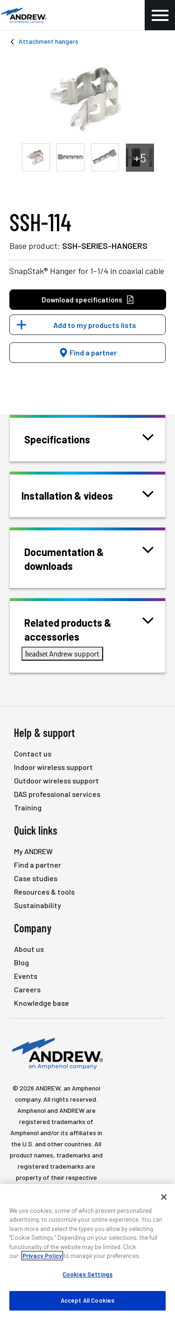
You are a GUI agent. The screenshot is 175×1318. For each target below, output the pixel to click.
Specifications (68, 438)
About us (29, 948)
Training (28, 807)
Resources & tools (44, 891)
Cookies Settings (87, 1274)
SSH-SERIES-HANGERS (104, 246)
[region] (87, 1251)
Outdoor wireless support (56, 780)
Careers (27, 989)
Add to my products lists (94, 325)
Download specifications (88, 299)
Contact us (32, 753)
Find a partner (88, 352)
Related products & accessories (89, 628)
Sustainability (37, 905)
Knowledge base (41, 1002)
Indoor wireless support (53, 767)
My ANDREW (33, 851)
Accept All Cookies (87, 1300)
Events (25, 975)
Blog (21, 962)
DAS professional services (57, 793)
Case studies (35, 878)
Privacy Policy (42, 1255)
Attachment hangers (48, 41)
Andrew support (62, 653)
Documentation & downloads (89, 558)
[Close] (164, 1197)
